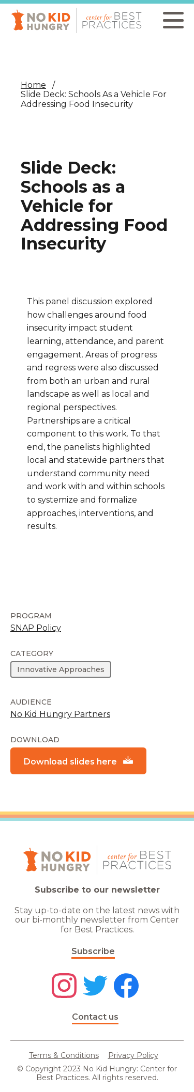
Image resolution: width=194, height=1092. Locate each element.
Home (33, 85)
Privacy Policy (133, 1055)
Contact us (95, 1017)
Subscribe (93, 951)
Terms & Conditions (64, 1055)
